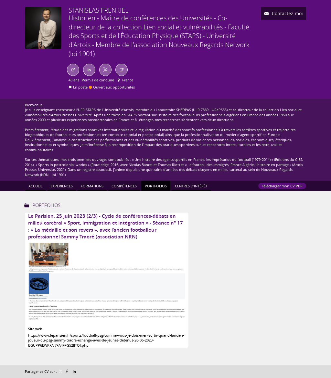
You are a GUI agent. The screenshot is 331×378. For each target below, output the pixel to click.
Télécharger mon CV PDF (282, 186)
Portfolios (46, 205)
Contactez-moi (287, 13)
